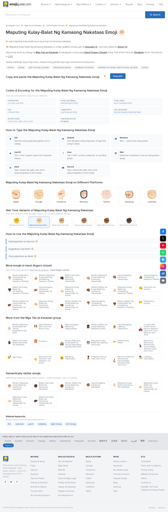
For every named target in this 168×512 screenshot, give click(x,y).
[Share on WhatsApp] (163, 252)
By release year (120, 470)
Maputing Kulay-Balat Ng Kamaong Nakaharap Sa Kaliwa (148, 387)
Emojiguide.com (13, 25)
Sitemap (152, 508)
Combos (101, 4)
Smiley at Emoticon (67, 482)
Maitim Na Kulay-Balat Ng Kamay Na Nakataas (17, 342)
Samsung (90, 482)
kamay (21, 67)
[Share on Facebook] (163, 231)
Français (42, 441)
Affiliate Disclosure (149, 474)
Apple (88, 461)
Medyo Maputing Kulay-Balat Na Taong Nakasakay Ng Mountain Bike (71, 343)
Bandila (61, 470)
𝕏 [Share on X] (163, 238)
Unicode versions (121, 474)
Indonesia (152, 441)
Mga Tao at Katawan (33, 25)
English (8, 441)
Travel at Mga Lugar (67, 478)
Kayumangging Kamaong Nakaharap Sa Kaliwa (43, 290)
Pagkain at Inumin (66, 491)
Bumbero (40, 341)
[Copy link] (163, 274)
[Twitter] (11, 482)
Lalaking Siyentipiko (146, 357)
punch (30, 424)
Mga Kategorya (63, 4)
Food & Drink (37, 491)
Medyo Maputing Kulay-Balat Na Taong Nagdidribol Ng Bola (17, 328)
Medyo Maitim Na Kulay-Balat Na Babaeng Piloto (96, 326)
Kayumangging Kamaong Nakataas (95, 385)
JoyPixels (90, 487)
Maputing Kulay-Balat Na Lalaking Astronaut (96, 342)
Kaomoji (150, 4)
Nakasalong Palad (120, 341)
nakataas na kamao (84, 67)
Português (79, 441)
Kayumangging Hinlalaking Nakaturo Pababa (96, 303)
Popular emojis (120, 478)
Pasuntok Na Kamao (147, 288)
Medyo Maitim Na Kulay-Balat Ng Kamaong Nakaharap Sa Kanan (70, 305)
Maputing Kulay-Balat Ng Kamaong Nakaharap (43, 304)
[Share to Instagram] (163, 267)
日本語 (114, 441)
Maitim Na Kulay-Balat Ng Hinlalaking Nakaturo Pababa (18, 290)
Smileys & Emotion (39, 482)
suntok (145, 67)
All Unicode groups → (40, 495)
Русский (91, 441)
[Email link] (163, 281)
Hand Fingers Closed (55, 25)
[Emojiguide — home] (17, 4)
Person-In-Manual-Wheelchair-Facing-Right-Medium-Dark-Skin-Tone (123, 360)
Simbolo (62, 474)
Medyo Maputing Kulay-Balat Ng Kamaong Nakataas (17, 386)
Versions (115, 4)
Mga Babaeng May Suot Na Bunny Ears (43, 326)
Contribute (146, 461)
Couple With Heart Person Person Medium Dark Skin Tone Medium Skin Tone (148, 329)
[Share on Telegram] (163, 260)
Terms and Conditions (151, 465)
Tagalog (8, 445)
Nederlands (65, 441)
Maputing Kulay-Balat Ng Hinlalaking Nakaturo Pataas (122, 290)
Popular (129, 4)
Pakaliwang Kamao (146, 302)
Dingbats (65, 121)
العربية (134, 441)
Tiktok (88, 491)
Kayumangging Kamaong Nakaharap (121, 277)
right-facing (56, 424)
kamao (11, 67)
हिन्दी (142, 441)
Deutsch (30, 441)
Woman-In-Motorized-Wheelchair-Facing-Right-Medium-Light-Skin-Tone (148, 345)
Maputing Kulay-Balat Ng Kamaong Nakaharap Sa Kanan (70, 291)
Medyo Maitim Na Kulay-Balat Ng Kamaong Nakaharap (96, 290)
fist (9, 424)
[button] (31, 102)
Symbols (34, 474)
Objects (34, 470)
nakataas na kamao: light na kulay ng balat (117, 67)
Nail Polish (14, 357)
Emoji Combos (120, 461)
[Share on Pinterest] (163, 245)
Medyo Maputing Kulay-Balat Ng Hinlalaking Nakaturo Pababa (18, 278)
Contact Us (146, 482)
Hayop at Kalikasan (67, 487)
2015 (10, 56)
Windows (90, 474)
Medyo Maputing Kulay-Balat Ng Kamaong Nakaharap (96, 278)
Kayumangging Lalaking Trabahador (121, 326)
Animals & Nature (38, 487)
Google (89, 465)
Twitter (89, 478)
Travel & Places (38, 478)
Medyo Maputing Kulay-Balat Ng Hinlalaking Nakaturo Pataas (44, 278)
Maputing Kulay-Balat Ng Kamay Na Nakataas (122, 385)
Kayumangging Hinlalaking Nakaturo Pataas (149, 277)
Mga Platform (84, 4)
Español (18, 441)
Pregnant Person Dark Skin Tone (96, 357)
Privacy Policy (147, 470)
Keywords (117, 465)
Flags (33, 465)
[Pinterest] (17, 482)
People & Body (38, 461)
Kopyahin (118, 76)
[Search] (155, 14)
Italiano (52, 441)
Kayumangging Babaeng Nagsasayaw (69, 326)
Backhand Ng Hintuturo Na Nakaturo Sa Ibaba (42, 359)
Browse (46, 4)
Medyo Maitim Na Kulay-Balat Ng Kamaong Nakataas (70, 386)
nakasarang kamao (62, 67)
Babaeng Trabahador (67, 357)
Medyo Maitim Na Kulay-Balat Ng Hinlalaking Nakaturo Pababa (123, 304)
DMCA (144, 478)
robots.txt (161, 508)
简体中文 (103, 441)
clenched (19, 424)
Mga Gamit (63, 465)
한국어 (124, 441)
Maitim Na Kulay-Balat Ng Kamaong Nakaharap (70, 278)
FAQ (161, 4)
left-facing (71, 424)
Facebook (90, 470)
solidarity (42, 424)
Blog (139, 4)
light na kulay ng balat (39, 67)
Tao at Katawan (65, 461)
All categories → (65, 495)
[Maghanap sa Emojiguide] (74, 14)
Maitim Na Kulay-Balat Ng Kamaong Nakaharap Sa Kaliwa (44, 401)
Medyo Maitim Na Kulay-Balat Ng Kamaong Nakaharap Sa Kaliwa (18, 305)
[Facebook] (5, 482)
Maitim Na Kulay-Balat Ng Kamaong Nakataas (44, 386)
